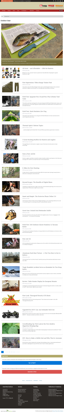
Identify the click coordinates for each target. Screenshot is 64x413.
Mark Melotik (36, 380)
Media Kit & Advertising (8, 391)
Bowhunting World (22, 389)
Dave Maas (35, 391)
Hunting (3, 10)
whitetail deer (36, 390)
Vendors (4, 393)
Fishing (9, 10)
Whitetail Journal (22, 391)
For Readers (24, 10)
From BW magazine (37, 395)
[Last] (18, 352)
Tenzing (40, 380)
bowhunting (35, 389)
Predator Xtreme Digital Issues (55, 393)
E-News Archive (6, 395)
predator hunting (37, 394)
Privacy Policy (54, 411)
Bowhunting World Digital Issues (55, 390)
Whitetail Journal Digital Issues (55, 395)
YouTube (35, 398)
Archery (23, 380)
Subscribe (32, 10)
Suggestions (5, 394)
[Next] (16, 352)
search (61, 10)
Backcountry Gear (29, 380)
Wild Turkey (35, 400)
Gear (18, 10)
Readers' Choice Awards (23, 401)
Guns (14, 10)
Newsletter (5, 390)
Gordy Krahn (36, 396)
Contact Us (5, 389)
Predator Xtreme (21, 390)
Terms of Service (60, 411)
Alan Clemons (36, 399)
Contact (37, 10)
